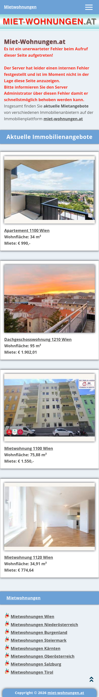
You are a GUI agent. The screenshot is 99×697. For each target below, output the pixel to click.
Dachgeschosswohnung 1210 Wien (38, 339)
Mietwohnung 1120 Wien (28, 557)
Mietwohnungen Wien (32, 616)
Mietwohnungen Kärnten (35, 648)
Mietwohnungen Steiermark (38, 640)
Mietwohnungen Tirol (32, 672)
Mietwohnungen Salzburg (36, 664)
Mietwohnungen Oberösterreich (42, 656)
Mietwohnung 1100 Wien (28, 448)
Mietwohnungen (20, 7)
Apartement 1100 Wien (27, 230)
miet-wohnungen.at (63, 118)
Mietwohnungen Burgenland (39, 632)
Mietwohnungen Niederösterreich (44, 624)
